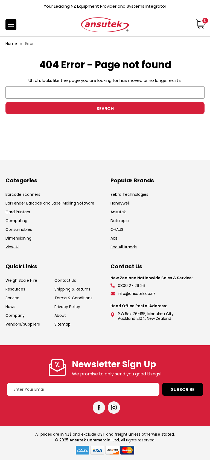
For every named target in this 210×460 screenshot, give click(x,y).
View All (12, 247)
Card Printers (17, 212)
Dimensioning (18, 238)
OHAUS (116, 229)
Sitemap (62, 324)
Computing (16, 220)
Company (15, 315)
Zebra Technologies (129, 194)
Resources (15, 289)
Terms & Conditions (73, 298)
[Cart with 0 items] (200, 23)
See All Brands (123, 247)
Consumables (18, 229)
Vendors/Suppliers (22, 324)
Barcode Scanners (22, 194)
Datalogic (119, 220)
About (60, 315)
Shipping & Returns (72, 289)
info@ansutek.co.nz (136, 293)
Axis (114, 238)
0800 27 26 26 (131, 285)
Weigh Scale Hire (21, 280)
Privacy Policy (67, 306)
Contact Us (65, 280)
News (10, 306)
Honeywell (120, 203)
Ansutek (118, 212)
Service (12, 298)
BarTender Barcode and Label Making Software (49, 203)
